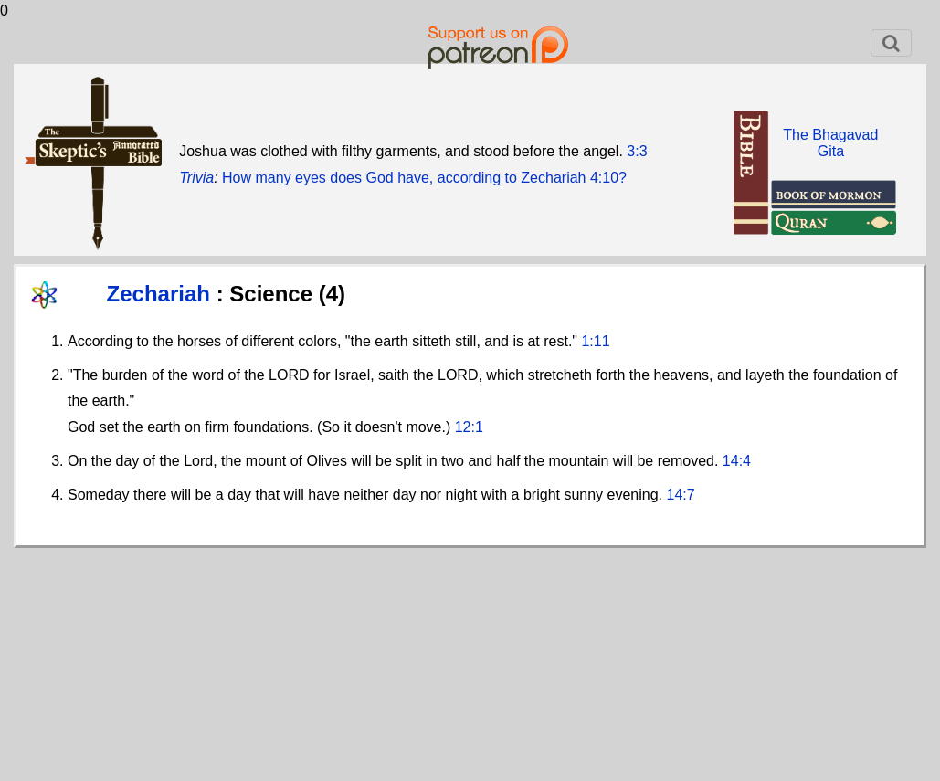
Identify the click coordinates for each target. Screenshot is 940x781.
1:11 (595, 341)
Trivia (196, 177)
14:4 (737, 461)
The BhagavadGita (830, 143)
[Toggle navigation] (891, 43)
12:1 (469, 427)
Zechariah (162, 293)
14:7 (681, 494)
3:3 (637, 151)
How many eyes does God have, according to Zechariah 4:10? (424, 177)
